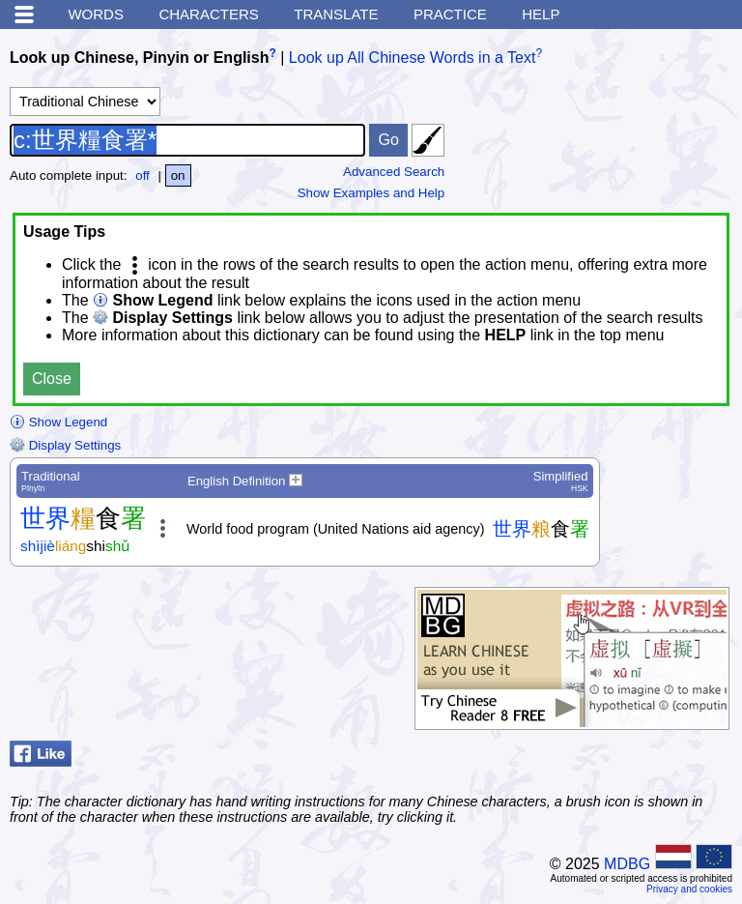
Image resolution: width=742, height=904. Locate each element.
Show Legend (58, 422)
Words (96, 14)
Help (540, 14)
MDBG (627, 864)
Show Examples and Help (371, 193)
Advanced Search (393, 171)
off (142, 175)
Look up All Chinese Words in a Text (412, 57)
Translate (336, 14)
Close (51, 378)
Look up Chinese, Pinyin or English (139, 57)
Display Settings (65, 445)
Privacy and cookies (689, 889)
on (178, 175)
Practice (450, 14)
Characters (208, 14)
